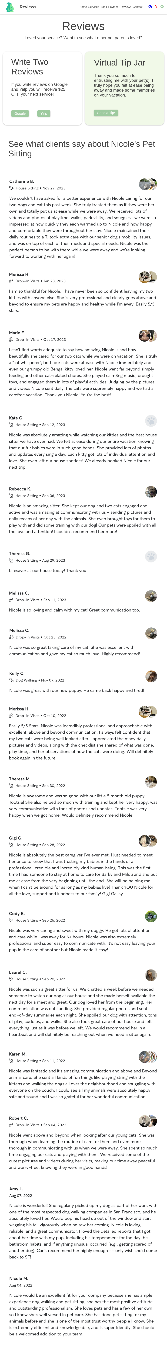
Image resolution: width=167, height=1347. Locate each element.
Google (20, 113)
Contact (137, 6)
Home (83, 6)
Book (104, 6)
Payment (113, 6)
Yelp (44, 113)
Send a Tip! (106, 113)
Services (93, 6)
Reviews (126, 6)
